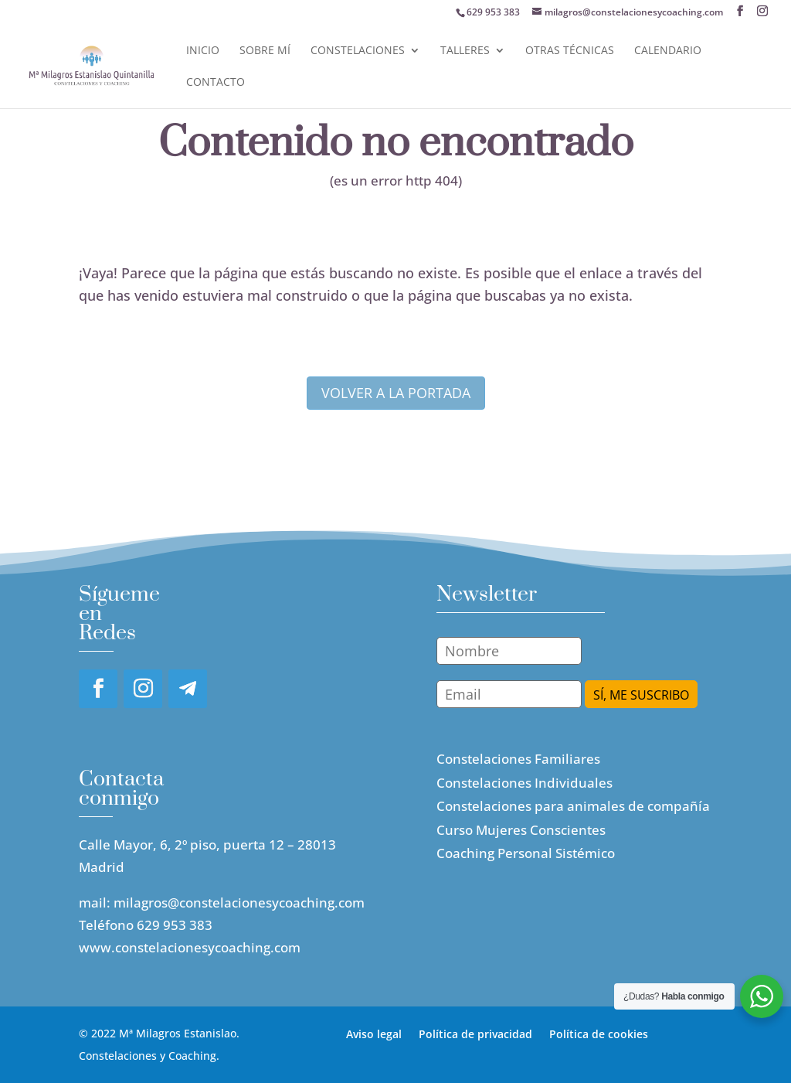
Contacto (215, 83)
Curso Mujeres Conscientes (521, 830)
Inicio (202, 51)
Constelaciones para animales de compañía (573, 806)
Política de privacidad (475, 1033)
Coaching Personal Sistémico (525, 853)
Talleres (465, 51)
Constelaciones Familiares (518, 759)
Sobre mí (264, 51)
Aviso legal (374, 1033)
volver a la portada (395, 392)
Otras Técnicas (569, 51)
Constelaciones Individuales (524, 783)
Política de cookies (598, 1033)
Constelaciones (358, 51)
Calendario (667, 51)
